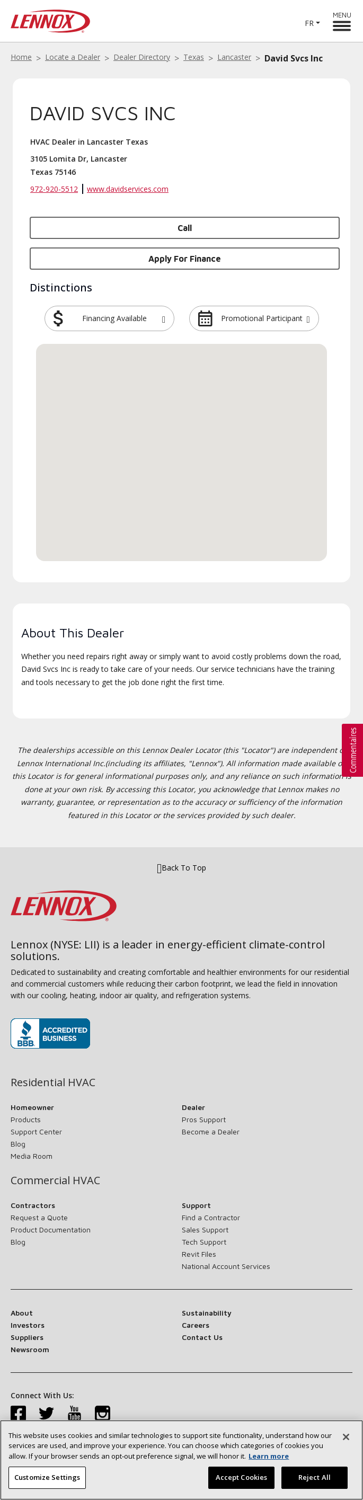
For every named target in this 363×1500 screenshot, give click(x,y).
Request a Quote (39, 1217)
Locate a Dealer (72, 57)
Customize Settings (47, 1477)
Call (185, 228)
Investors (28, 1324)
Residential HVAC (53, 1082)
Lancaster (234, 57)
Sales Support (205, 1229)
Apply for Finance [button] (184, 258)
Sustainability (207, 1312)
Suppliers (27, 1337)
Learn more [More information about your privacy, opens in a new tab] (269, 1456)
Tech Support (204, 1241)
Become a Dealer (211, 1131)
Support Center (36, 1131)
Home (21, 57)
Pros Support (204, 1119)
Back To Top (181, 867)
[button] (163, 318)
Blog (18, 1143)
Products (26, 1119)
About (22, 1312)
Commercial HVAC (55, 1180)
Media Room (31, 1155)
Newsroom (30, 1349)
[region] (181, 1460)
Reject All (314, 1477)
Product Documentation (51, 1229)
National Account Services (226, 1266)
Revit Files (199, 1253)
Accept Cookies (242, 1477)
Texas (193, 57)
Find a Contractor (211, 1217)
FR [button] (309, 23)
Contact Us (202, 1337)
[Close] (346, 1437)
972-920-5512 (54, 189)
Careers (195, 1324)
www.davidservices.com (128, 189)
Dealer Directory (141, 57)
